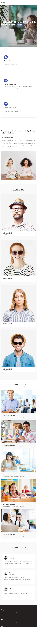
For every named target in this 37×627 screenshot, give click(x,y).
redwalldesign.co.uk (11, 615)
